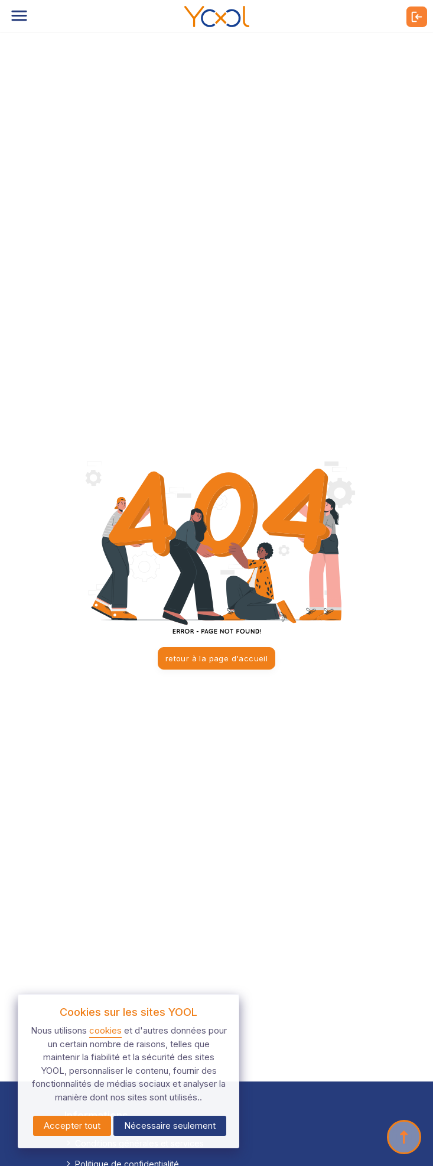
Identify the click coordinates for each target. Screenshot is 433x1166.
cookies (105, 1030)
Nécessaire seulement (170, 1125)
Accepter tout (72, 1125)
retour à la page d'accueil (216, 658)
